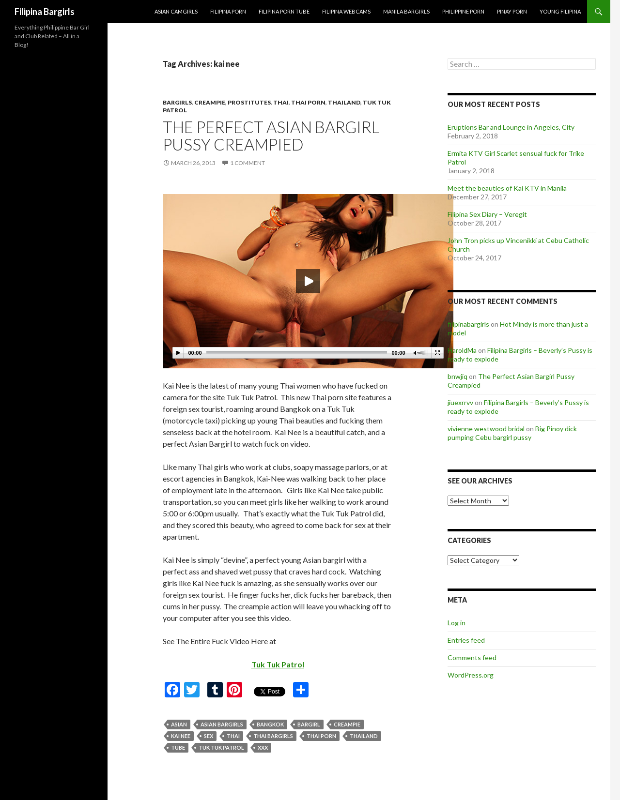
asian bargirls (222, 724)
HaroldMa (462, 350)
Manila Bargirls (406, 11)
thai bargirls (273, 736)
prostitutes (249, 102)
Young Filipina (560, 11)
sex (208, 736)
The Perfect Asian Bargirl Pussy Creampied (271, 135)
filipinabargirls (468, 324)
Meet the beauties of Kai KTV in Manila (507, 188)
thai (281, 102)
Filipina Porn (228, 11)
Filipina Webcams (346, 11)
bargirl (308, 724)
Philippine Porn (463, 11)
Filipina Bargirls (45, 11)
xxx (263, 747)
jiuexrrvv (460, 402)
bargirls (177, 102)
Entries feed (466, 640)
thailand (344, 102)
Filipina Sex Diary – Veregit (487, 214)
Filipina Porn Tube (284, 11)
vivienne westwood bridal (486, 428)
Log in (456, 623)
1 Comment (247, 162)
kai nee (180, 736)
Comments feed (472, 657)
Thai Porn (308, 102)
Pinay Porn (512, 11)
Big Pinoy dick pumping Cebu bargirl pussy (512, 432)
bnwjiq (457, 376)
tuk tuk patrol (221, 747)
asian (179, 724)
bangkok (270, 724)
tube (178, 747)
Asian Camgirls (176, 11)
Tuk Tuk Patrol (277, 664)
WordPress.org (471, 675)
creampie (209, 102)
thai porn (321, 736)
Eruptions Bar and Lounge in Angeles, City (511, 127)
